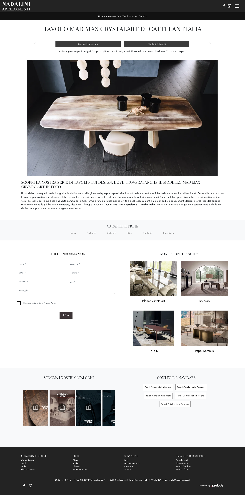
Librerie (76, 466)
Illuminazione (182, 463)
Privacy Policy (50, 302)
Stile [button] (130, 233)
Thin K (153, 351)
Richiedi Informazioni (88, 44)
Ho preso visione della (39, 302)
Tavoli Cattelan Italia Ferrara (158, 387)
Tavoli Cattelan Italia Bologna (190, 395)
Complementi (182, 460)
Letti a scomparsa (131, 463)
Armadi (127, 469)
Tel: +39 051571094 (153, 479)
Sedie (23, 466)
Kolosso (204, 301)
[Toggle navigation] (237, 6)
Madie (75, 463)
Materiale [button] (111, 233)
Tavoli (125, 16)
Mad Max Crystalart (138, 16)
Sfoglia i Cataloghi (157, 44)
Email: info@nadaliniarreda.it (177, 479)
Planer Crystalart (153, 301)
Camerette (128, 466)
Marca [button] (73, 233)
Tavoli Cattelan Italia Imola (158, 395)
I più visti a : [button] (169, 233)
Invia (66, 315)
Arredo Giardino (183, 466)
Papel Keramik (204, 351)
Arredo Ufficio (182, 469)
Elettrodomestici (28, 469)
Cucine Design (27, 460)
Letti (126, 460)
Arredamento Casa (113, 16)
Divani (75, 460)
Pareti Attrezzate (80, 469)
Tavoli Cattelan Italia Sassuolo (191, 387)
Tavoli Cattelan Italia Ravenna (175, 404)
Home (100, 16)
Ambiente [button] (91, 233)
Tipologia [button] (147, 233)
